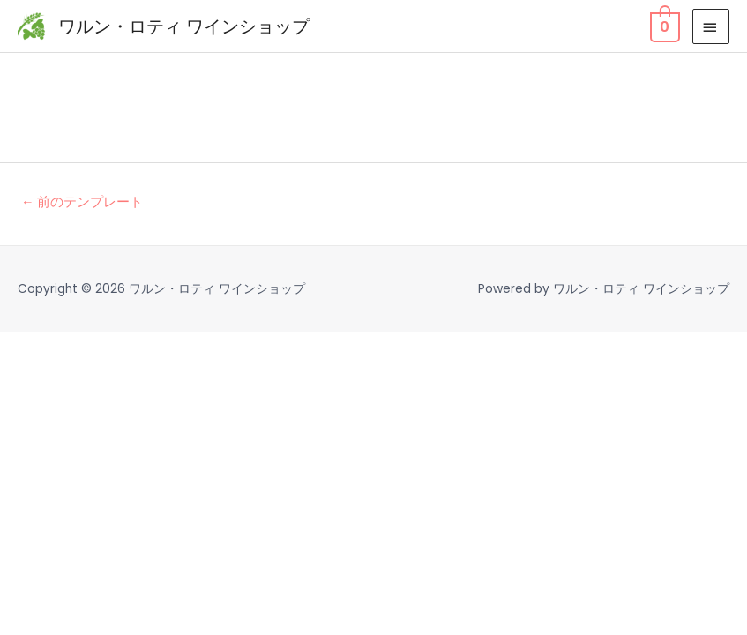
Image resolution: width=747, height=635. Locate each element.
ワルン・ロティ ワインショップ (184, 26)
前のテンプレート (82, 202)
